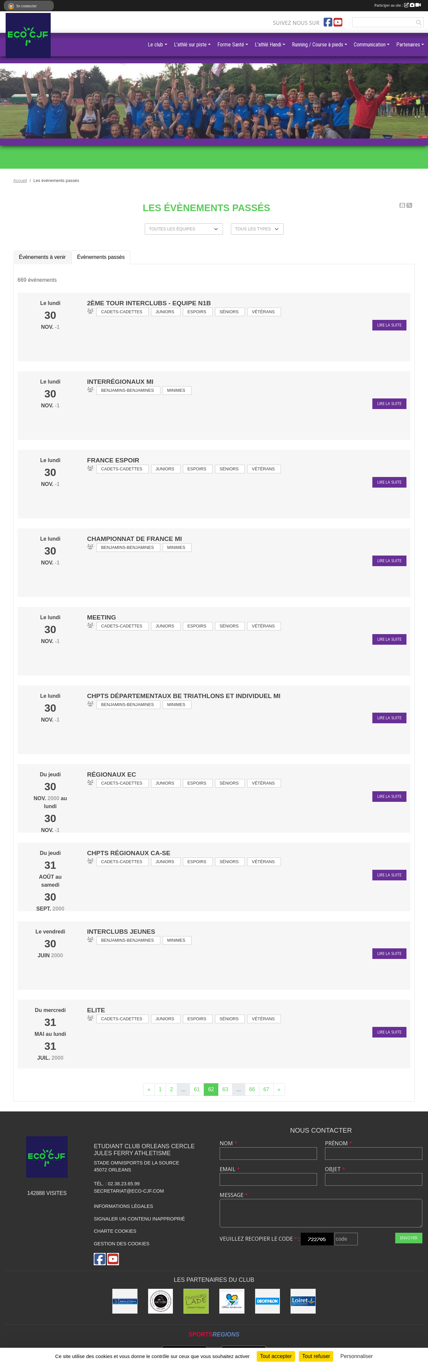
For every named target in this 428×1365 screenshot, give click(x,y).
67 (266, 1089)
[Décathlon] (267, 1301)
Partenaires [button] (408, 44)
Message (234, 1195)
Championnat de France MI (134, 538)
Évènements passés (101, 257)
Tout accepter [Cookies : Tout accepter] (276, 1356)
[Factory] (160, 1301)
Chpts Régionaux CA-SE (129, 853)
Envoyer (408, 1238)
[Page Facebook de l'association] (328, 22)
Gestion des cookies (121, 1243)
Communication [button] (370, 44)
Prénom (338, 1143)
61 (197, 1089)
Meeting (101, 617)
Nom (228, 1143)
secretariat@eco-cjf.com (129, 1191)
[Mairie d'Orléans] (124, 1301)
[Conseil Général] (303, 1301)
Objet (335, 1169)
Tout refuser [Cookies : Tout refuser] (316, 1356)
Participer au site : (397, 5)
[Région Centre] (231, 1301)
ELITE (96, 1010)
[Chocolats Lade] (196, 1301)
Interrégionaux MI (120, 381)
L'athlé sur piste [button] (190, 44)
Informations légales (123, 1206)
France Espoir (113, 460)
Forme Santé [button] (230, 44)
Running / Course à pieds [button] (317, 44)
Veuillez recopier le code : (259, 1238)
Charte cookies (115, 1231)
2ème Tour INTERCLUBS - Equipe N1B (149, 303)
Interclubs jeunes (121, 931)
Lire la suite (389, 325)
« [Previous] (148, 1089)
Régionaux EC (111, 774)
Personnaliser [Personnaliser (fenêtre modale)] (357, 1356)
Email (230, 1169)
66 (252, 1089)
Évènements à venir (42, 257)
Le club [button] (155, 44)
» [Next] (279, 1089)
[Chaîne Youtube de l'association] (338, 22)
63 (225, 1089)
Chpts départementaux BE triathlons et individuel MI (184, 695)
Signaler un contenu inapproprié (139, 1218)
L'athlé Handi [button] (268, 44)
